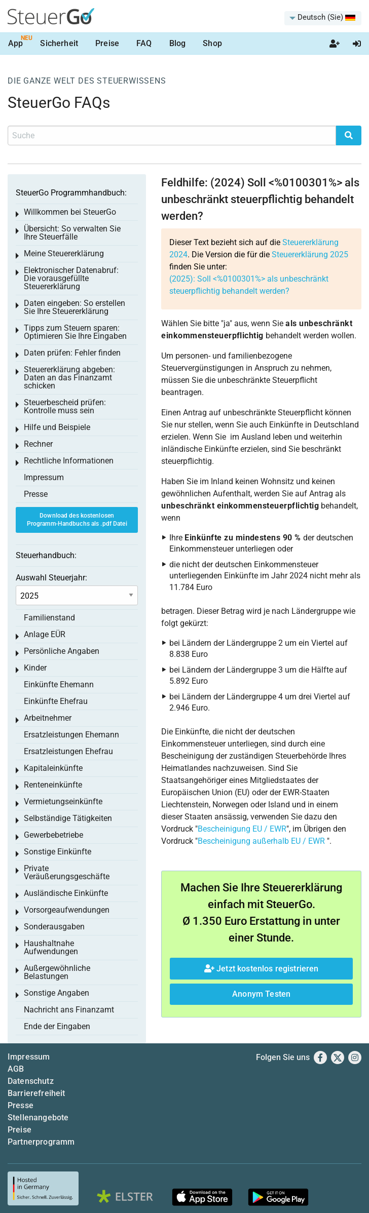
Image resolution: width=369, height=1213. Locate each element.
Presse (36, 494)
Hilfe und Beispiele (57, 427)
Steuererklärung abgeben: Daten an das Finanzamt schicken (69, 377)
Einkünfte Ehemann (59, 684)
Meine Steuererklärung (64, 253)
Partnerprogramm (41, 1142)
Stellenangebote (38, 1117)
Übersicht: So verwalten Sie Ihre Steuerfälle (72, 233)
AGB (16, 1069)
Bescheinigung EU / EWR (242, 829)
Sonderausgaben (54, 926)
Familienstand (49, 617)
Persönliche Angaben (61, 651)
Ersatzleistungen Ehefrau (68, 751)
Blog (177, 43)
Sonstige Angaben (56, 993)
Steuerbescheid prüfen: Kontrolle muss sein (65, 406)
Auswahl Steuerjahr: (51, 577)
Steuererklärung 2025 (310, 254)
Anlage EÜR (44, 634)
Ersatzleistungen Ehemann (71, 734)
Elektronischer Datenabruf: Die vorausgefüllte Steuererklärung (71, 278)
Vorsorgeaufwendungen (66, 910)
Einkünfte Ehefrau (56, 701)
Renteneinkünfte (53, 785)
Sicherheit (59, 43)
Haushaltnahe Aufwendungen (51, 947)
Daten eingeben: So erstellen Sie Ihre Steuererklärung (74, 307)
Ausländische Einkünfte (66, 893)
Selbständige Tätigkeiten (68, 818)
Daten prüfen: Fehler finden (72, 353)
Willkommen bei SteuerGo (70, 212)
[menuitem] (322, 18)
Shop (212, 43)
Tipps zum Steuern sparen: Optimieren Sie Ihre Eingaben (75, 332)
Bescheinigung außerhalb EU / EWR (261, 841)
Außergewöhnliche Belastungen (57, 972)
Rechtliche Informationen (69, 460)
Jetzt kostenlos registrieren (261, 968)
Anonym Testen (261, 994)
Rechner (38, 444)
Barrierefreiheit (36, 1093)
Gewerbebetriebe (53, 835)
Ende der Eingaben (57, 1026)
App (15, 43)
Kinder (35, 668)
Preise (107, 43)
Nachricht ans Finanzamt (69, 1009)
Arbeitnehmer (47, 718)
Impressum (44, 477)
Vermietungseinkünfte (63, 801)
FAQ (144, 43)
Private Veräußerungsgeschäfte (66, 872)
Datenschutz (31, 1081)
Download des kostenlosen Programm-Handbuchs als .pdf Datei (77, 520)
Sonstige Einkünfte (57, 851)
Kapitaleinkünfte (53, 768)
